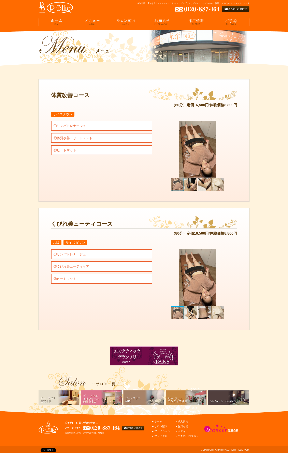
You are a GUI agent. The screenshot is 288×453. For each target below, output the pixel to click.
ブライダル (161, 436)
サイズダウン (62, 114)
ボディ (182, 431)
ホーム (158, 421)
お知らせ (183, 426)
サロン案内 (161, 426)
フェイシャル (162, 431)
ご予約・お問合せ (188, 436)
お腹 (56, 242)
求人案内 (183, 421)
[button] (233, 149)
